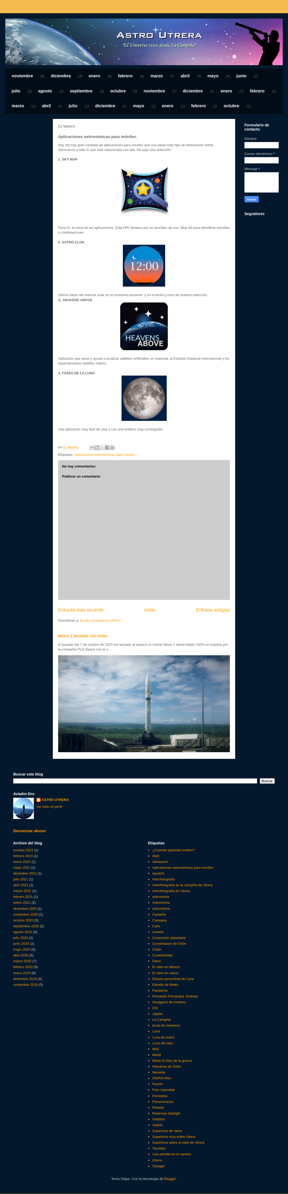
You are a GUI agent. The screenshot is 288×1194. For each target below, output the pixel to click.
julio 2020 (20, 938)
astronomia (160, 897)
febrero (125, 76)
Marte (156, 1055)
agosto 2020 (22, 932)
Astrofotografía (163, 879)
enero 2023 (22, 862)
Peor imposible (163, 1090)
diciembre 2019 (25, 979)
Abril (155, 856)
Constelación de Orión (169, 944)
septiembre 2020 (26, 926)
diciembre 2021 (25, 873)
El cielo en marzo (165, 973)
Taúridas (158, 1148)
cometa (158, 932)
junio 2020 (21, 944)
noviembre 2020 (25, 914)
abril (185, 76)
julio (16, 91)
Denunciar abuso (29, 830)
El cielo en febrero (166, 967)
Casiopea (159, 920)
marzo (156, 76)
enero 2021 (22, 903)
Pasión (157, 1084)
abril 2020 (20, 955)
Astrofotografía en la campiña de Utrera (182, 885)
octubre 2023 (23, 850)
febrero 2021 (23, 897)
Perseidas (160, 1096)
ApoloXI (158, 873)
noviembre (22, 76)
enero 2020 (22, 973)
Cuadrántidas (162, 955)
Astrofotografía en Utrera (171, 891)
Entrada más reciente (81, 610)
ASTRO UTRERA (55, 800)
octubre (118, 91)
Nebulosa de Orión (166, 1066)
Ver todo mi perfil (49, 807)
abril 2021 (20, 885)
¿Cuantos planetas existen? (173, 850)
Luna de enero (163, 1037)
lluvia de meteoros (166, 1025)
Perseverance (162, 1102)
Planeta (158, 1108)
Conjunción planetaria (168, 938)
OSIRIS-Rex (161, 1078)
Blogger (170, 1179)
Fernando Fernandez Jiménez (175, 996)
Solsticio (158, 1119)
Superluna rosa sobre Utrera (174, 1137)
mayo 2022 (21, 868)
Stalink (157, 1125)
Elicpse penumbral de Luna (173, 979)
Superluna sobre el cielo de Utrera (178, 1142)
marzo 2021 (22, 891)
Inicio (149, 610)
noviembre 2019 (25, 985)
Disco (156, 961)
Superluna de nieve (167, 1131)
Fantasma (160, 990)
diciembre (61, 76)
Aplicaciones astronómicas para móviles (104, 455)
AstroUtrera (161, 909)
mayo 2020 (21, 949)
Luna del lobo (162, 1043)
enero (94, 76)
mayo (213, 76)
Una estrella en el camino (171, 1154)
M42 (155, 1049)
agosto (45, 91)
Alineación (160, 862)
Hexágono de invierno (168, 1002)
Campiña (159, 914)
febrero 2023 (23, 856)
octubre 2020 (23, 920)
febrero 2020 (23, 967)
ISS (155, 1008)
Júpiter (157, 1014)
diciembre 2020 (25, 909)
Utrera (157, 1160)
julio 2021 (20, 879)
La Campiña (161, 1020)
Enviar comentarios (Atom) (100, 620)
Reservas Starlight (166, 1113)
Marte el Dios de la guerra (172, 1061)
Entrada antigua (213, 610)
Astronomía (161, 903)
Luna (156, 1031)
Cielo (156, 926)
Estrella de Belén (165, 985)
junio (241, 76)
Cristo (156, 949)
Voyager (158, 1166)
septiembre (81, 91)
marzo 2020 (22, 961)
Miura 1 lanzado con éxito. (83, 636)
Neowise (158, 1072)
